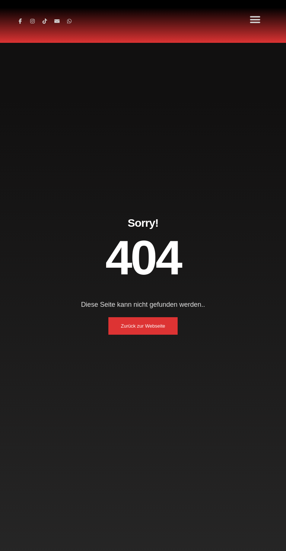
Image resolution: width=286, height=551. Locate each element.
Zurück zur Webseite (143, 326)
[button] (255, 19)
